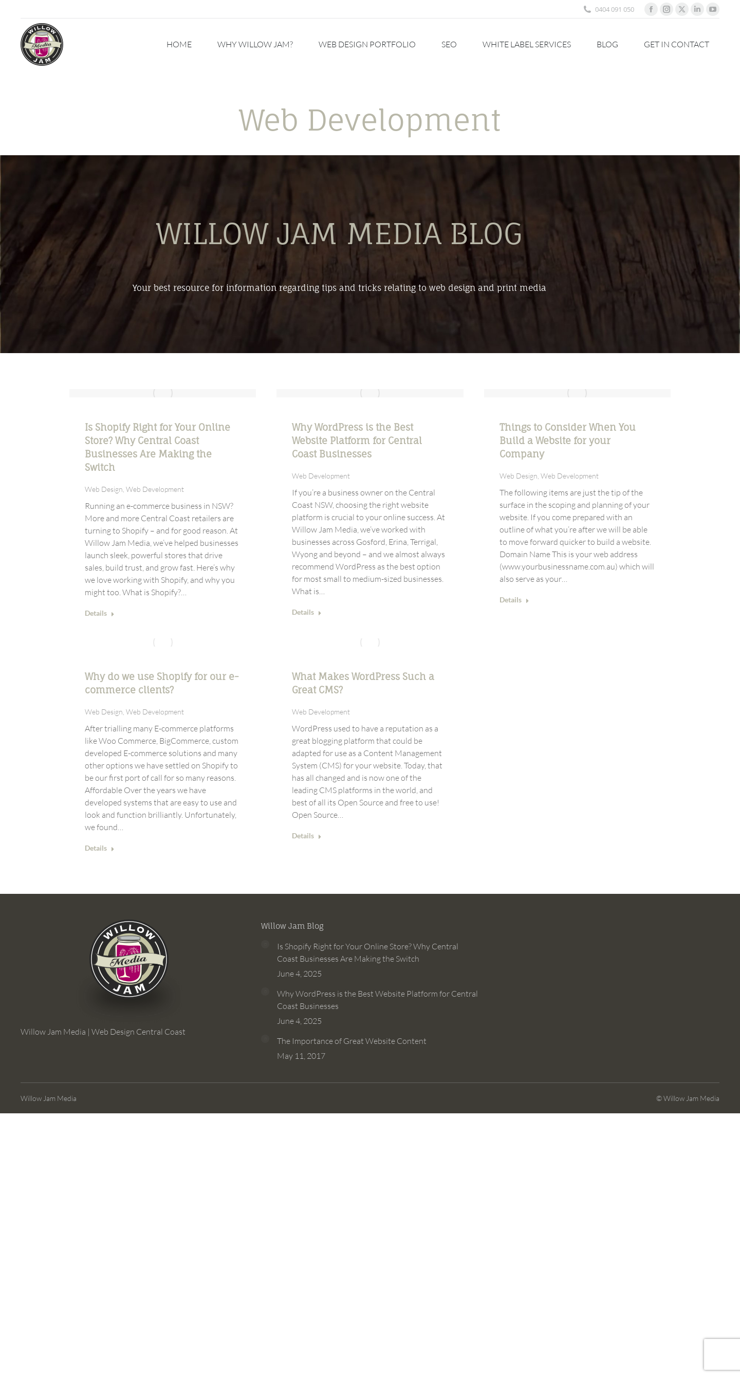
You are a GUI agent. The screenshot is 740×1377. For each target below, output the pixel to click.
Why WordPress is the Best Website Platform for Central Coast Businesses (357, 440)
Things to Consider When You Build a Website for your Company (567, 440)
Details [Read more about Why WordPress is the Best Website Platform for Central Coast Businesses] (307, 612)
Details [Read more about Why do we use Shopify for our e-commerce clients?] (100, 847)
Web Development (155, 489)
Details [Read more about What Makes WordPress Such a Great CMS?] (307, 835)
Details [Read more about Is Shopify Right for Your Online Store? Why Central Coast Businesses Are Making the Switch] (100, 613)
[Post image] (265, 944)
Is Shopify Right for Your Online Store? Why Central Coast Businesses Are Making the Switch (367, 952)
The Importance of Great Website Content (352, 1041)
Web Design (104, 489)
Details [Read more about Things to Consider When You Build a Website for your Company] (514, 599)
